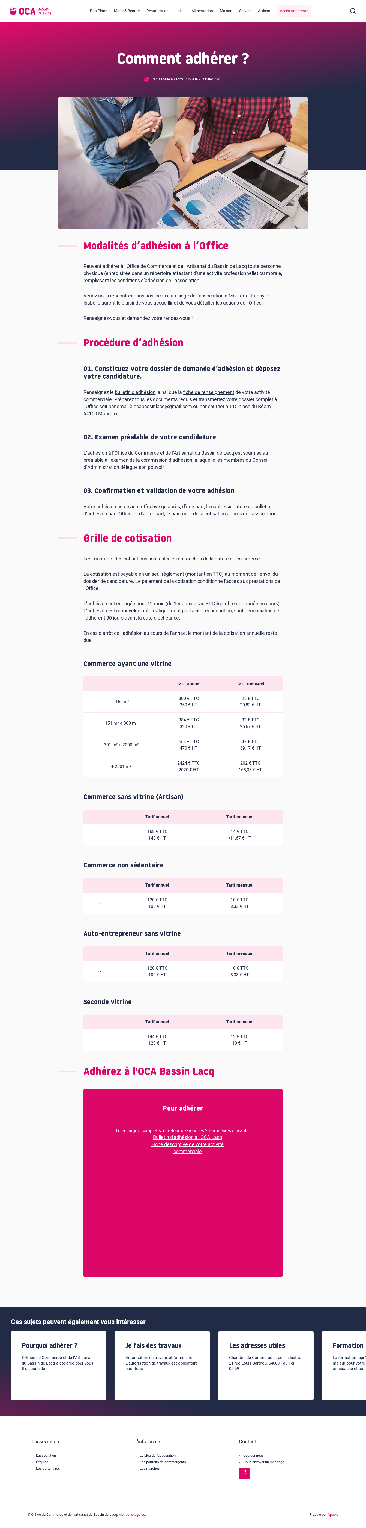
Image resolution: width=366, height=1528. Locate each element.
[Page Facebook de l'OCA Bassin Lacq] (244, 1473)
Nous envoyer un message (263, 1462)
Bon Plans (98, 11)
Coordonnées (253, 1455)
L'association (46, 1455)
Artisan (264, 11)
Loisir (180, 11)
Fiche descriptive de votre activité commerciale (187, 1148)
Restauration (157, 11)
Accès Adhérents (294, 11)
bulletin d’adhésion (135, 392)
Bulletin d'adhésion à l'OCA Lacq (187, 1137)
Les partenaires (48, 1468)
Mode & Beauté (127, 11)
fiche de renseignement (208, 392)
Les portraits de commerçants (163, 1462)
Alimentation (202, 11)
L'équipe (42, 1462)
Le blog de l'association (158, 1455)
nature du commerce (237, 559)
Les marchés (150, 1468)
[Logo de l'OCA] (30, 11)
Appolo (333, 1514)
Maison (226, 11)
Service (245, 11)
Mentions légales (132, 1514)
